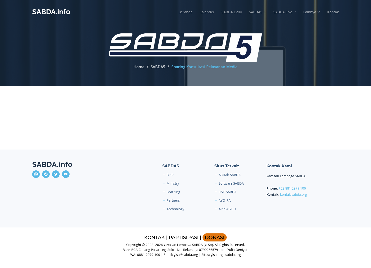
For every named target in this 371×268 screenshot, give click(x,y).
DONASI (215, 237)
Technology (175, 209)
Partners (173, 200)
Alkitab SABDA (230, 175)
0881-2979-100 (148, 254)
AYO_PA (225, 200)
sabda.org (233, 254)
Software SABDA (231, 183)
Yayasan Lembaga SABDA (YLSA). (188, 244)
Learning (173, 192)
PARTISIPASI (184, 237)
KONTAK (154, 237)
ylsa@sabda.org (186, 254)
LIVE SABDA (228, 192)
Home (138, 66)
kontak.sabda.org (293, 194)
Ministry (173, 183)
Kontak (333, 11)
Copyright (133, 244)
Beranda (185, 11)
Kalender (207, 11)
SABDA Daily (231, 11)
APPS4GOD (227, 209)
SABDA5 (158, 66)
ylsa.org (217, 254)
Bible (170, 175)
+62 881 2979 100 (292, 188)
